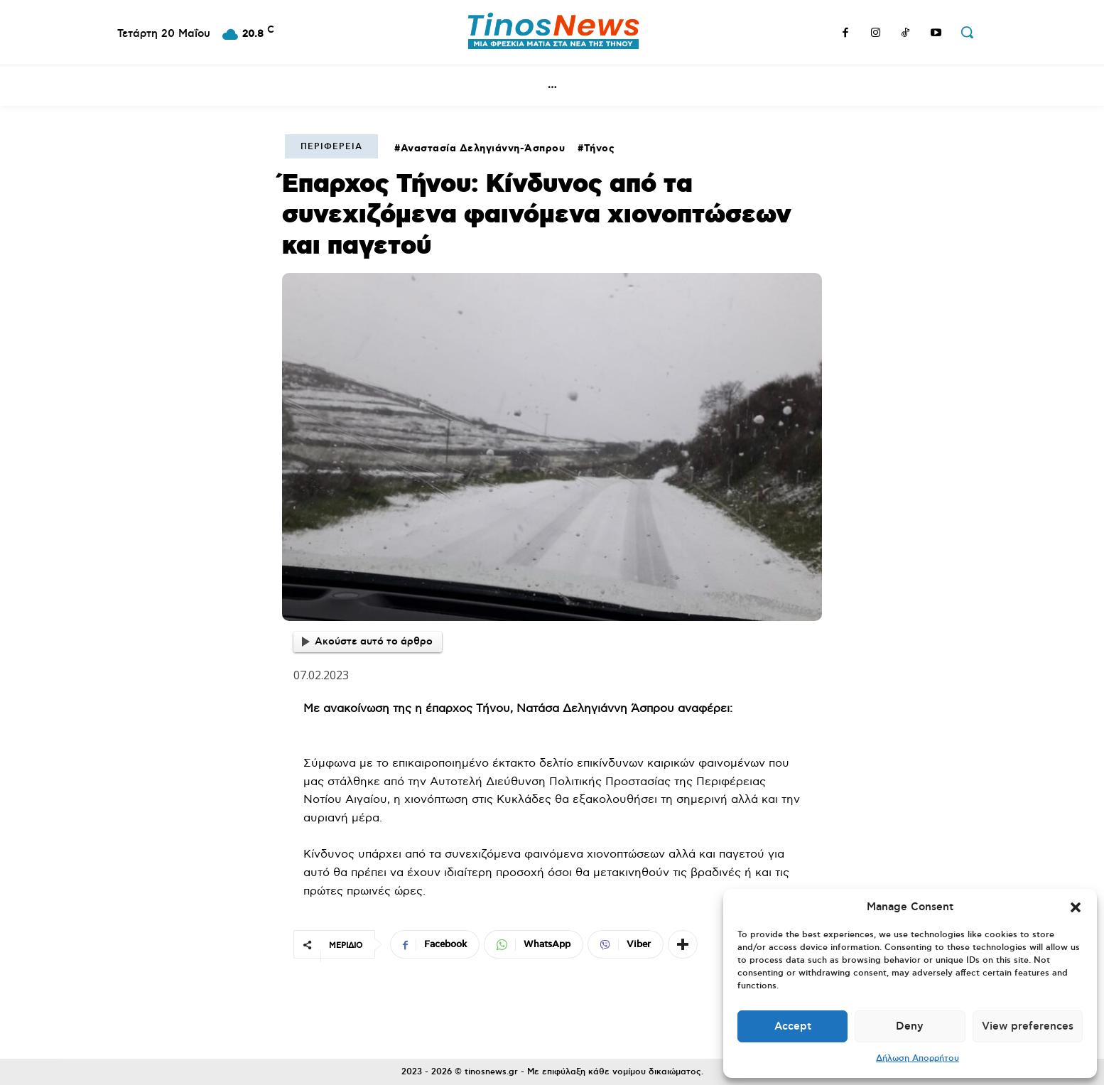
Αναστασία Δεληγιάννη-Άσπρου (483, 148)
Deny (910, 1026)
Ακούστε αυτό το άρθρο (367, 641)
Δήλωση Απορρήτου (917, 1058)
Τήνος (599, 148)
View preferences (1027, 1026)
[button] (1075, 907)
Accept (792, 1026)
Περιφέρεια (331, 147)
